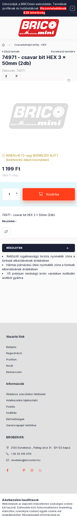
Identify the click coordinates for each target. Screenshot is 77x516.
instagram (32, 470)
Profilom (11, 359)
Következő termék (62, 51)
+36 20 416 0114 (21, 453)
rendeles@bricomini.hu (25, 460)
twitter (15, 470)
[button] (38, 116)
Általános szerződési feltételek (26, 394)
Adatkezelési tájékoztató (22, 400)
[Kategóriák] (22, 511)
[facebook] (6, 76)
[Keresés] (32, 511)
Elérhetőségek (15, 419)
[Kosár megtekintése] (55, 511)
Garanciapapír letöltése (21, 425)
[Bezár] (72, 8)
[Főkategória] (3, 45)
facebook (7, 470)
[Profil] (42, 511)
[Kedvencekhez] (69, 80)
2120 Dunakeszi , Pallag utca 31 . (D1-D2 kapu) (40, 447)
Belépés (11, 347)
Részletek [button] (14, 247)
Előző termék (12, 51)
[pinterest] (16, 76)
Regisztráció (14, 353)
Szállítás (11, 412)
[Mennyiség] (9, 194)
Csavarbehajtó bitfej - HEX (30, 44)
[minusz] (16, 197)
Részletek (8, 221)
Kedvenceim (14, 372)
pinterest (24, 470)
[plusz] (16, 191)
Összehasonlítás (6, 231)
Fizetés (10, 406)
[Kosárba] (49, 194)
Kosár (9, 365)
